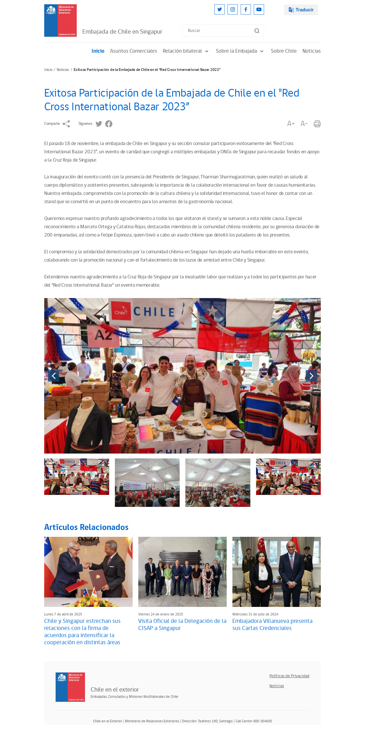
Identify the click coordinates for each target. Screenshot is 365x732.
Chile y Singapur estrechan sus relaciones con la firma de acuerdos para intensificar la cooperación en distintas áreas (82, 632)
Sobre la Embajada (240, 51)
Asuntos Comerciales (133, 51)
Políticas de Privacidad (289, 676)
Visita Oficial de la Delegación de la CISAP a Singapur (182, 625)
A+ (291, 123)
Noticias (312, 51)
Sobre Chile (284, 51)
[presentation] (53, 376)
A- (304, 123)
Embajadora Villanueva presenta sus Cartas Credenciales (272, 625)
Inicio (98, 51)
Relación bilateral (186, 51)
